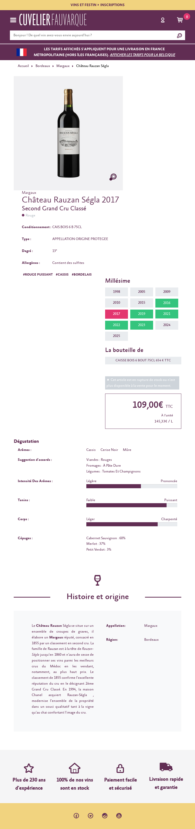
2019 (141, 314)
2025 (116, 336)
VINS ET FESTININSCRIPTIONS (98, 5)
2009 (166, 292)
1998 (116, 292)
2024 (166, 325)
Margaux (63, 66)
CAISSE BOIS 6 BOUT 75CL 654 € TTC (140, 360)
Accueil (23, 66)
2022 (116, 325)
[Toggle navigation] (13, 20)
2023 (141, 325)
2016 (166, 303)
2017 (116, 314)
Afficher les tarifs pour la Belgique (142, 55)
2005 (141, 292)
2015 (141, 303)
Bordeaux (43, 66)
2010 (116, 303)
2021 (166, 314)
